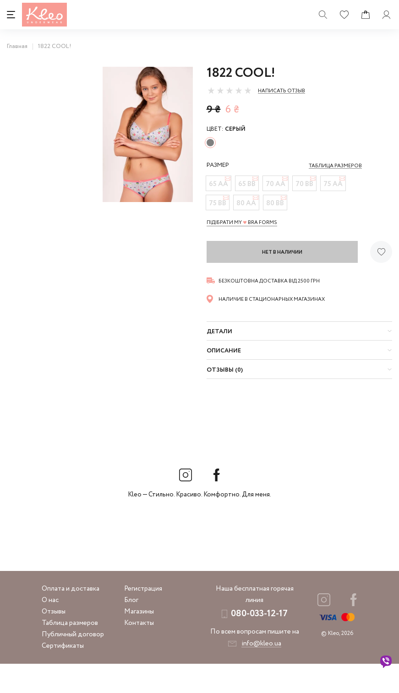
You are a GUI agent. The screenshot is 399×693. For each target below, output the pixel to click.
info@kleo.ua (261, 673)
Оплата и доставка (70, 618)
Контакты (139, 652)
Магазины (139, 641)
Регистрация (143, 618)
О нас (50, 629)
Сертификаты (63, 675)
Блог (131, 629)
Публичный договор (73, 664)
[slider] (229, 90)
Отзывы (54, 641)
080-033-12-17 (259, 643)
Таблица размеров (70, 652)
